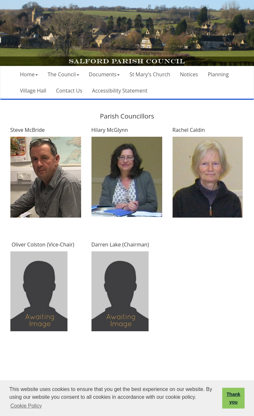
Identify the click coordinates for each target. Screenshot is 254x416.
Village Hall (33, 90)
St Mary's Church (149, 74)
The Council (63, 74)
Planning (218, 74)
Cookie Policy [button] (26, 406)
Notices (189, 74)
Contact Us (69, 90)
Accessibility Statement (120, 90)
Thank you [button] (233, 398)
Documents (104, 74)
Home (29, 74)
